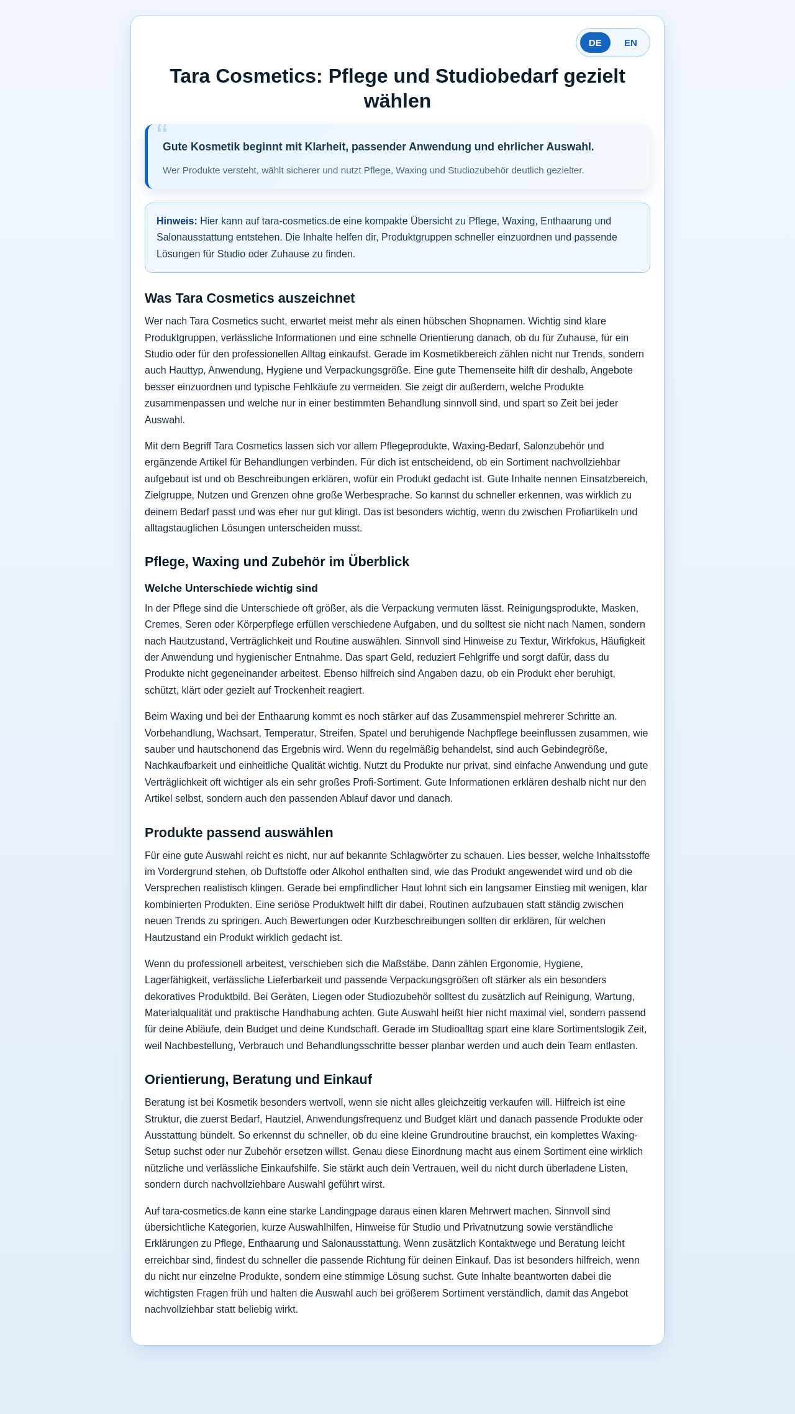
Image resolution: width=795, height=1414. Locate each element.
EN (630, 42)
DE (595, 42)
